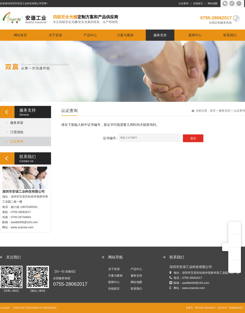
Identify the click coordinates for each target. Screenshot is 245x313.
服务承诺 (16, 122)
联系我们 (229, 35)
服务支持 (160, 35)
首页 (213, 110)
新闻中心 (195, 35)
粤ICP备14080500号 (205, 308)
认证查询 (183, 3)
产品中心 (90, 35)
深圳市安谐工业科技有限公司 (27, 308)
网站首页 (20, 35)
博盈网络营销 (236, 308)
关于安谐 (55, 35)
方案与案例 (125, 35)
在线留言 (198, 3)
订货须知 (16, 132)
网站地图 (212, 3)
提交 (193, 138)
